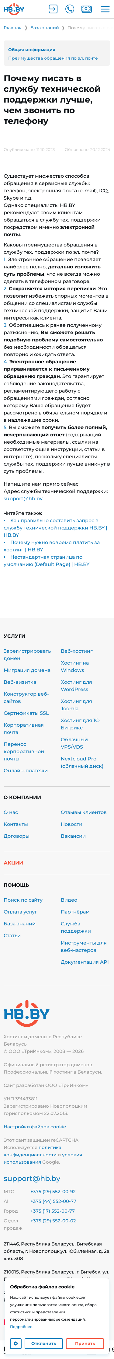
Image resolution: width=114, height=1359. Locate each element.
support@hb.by (23, 498)
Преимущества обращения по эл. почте (53, 58)
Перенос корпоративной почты (24, 751)
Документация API (85, 962)
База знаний (20, 924)
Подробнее (21, 1326)
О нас (11, 812)
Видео (69, 900)
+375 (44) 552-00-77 (53, 1201)
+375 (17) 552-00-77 (52, 1211)
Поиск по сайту (23, 900)
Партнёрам (75, 912)
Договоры (16, 836)
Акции (13, 863)
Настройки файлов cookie (35, 1127)
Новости (71, 824)
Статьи (12, 935)
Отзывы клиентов (84, 812)
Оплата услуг (20, 912)
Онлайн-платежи (26, 771)
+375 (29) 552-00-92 (53, 1191)
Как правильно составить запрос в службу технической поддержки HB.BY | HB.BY (55, 528)
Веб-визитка (20, 682)
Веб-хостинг (77, 651)
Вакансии (73, 836)
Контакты (16, 824)
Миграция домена (27, 670)
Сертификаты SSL (26, 713)
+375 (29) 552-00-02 (53, 1221)
